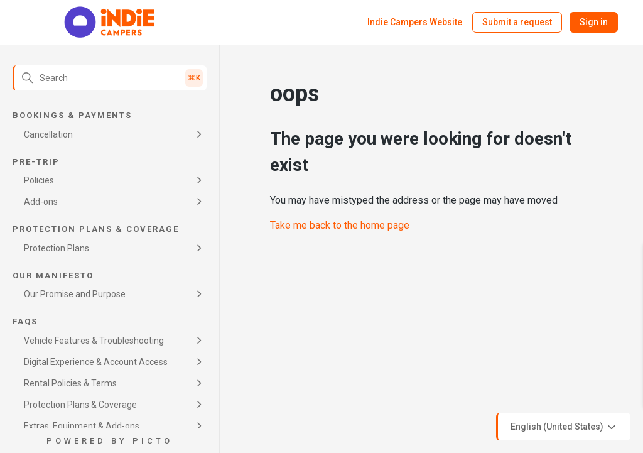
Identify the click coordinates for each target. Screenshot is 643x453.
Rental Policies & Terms (70, 383)
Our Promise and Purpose (75, 294)
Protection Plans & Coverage (80, 405)
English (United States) (564, 427)
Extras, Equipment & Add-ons (81, 426)
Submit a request (517, 22)
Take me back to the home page (339, 225)
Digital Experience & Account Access (96, 362)
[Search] (110, 77)
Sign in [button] (594, 22)
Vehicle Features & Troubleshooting (94, 341)
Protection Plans (56, 248)
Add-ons (41, 202)
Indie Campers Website (414, 22)
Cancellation (48, 134)
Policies (39, 180)
